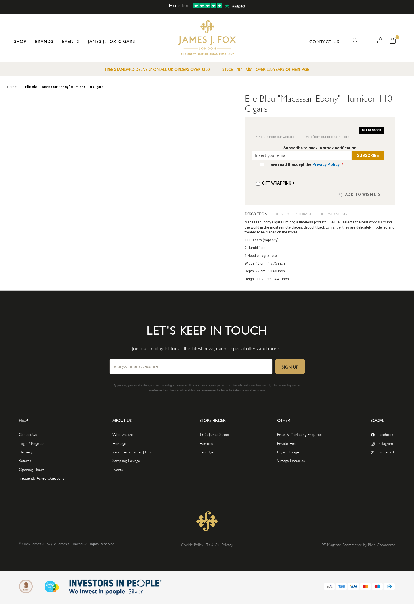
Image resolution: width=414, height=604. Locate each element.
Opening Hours (31, 469)
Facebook (385, 434)
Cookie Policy (192, 544)
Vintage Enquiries (291, 460)
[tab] (260, 214)
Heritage (119, 443)
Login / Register (31, 443)
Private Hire (286, 443)
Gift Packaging (333, 213)
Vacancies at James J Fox (131, 452)
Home (12, 87)
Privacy (227, 544)
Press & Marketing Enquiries (299, 434)
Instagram (385, 443)
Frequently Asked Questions (41, 478)
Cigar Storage (288, 452)
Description (256, 213)
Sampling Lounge (126, 460)
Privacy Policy (326, 164)
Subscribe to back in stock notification (319, 148)
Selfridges (207, 452)
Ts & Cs (212, 544)
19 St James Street (214, 434)
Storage (304, 213)
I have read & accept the (303, 164)
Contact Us (324, 41)
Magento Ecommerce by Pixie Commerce (361, 544)
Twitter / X (386, 452)
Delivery (282, 213)
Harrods (206, 443)
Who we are (122, 434)
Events (117, 469)
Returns (25, 460)
